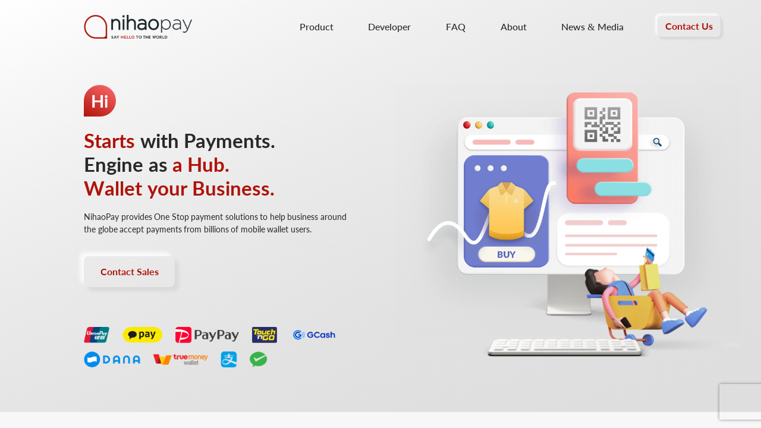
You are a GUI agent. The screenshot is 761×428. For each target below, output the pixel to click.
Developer (389, 26)
